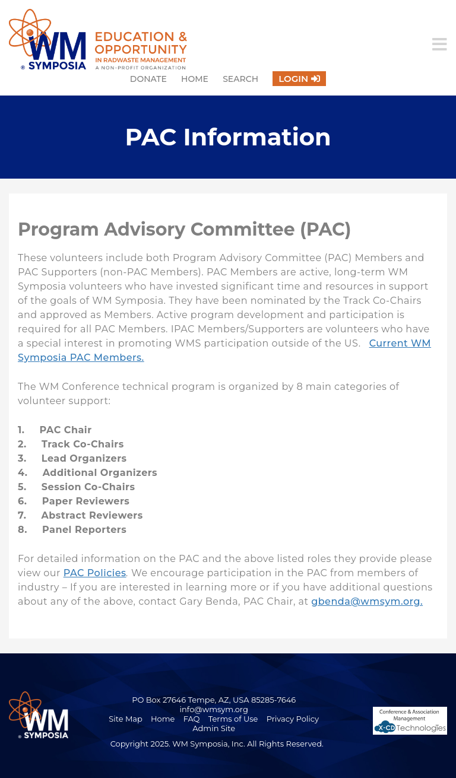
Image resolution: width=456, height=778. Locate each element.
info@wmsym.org (214, 709)
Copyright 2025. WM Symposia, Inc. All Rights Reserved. (217, 743)
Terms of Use (233, 718)
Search (240, 79)
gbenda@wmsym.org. (367, 601)
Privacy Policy (293, 718)
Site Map (125, 718)
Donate (148, 79)
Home (194, 79)
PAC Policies (95, 573)
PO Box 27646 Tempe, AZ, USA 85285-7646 (214, 699)
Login (293, 78)
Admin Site (213, 728)
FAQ (191, 718)
